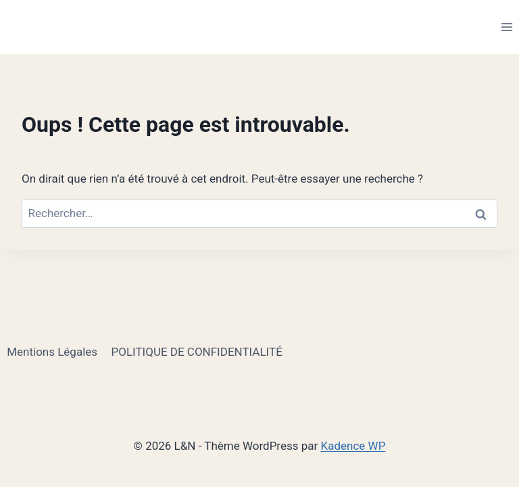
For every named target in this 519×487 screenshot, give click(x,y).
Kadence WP (353, 446)
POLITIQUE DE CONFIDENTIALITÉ (196, 351)
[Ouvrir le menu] (506, 26)
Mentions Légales (52, 351)
